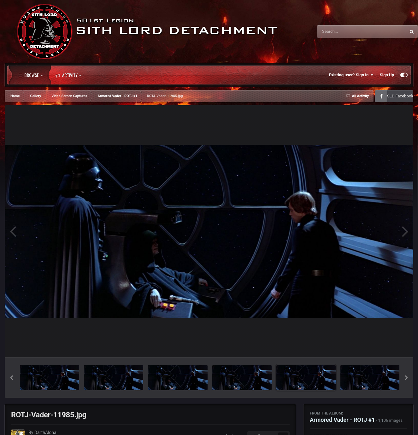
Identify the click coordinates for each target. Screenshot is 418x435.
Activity (68, 75)
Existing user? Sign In (351, 75)
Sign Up (387, 74)
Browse (30, 75)
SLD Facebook (400, 96)
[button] (12, 378)
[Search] (345, 31)
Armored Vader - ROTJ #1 (342, 419)
